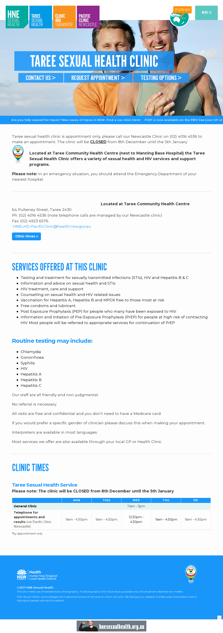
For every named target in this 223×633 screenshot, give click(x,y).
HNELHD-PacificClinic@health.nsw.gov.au (52, 235)
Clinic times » (26, 246)
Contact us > (41, 77)
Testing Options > (161, 77)
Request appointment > (98, 77)
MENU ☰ (207, 12)
